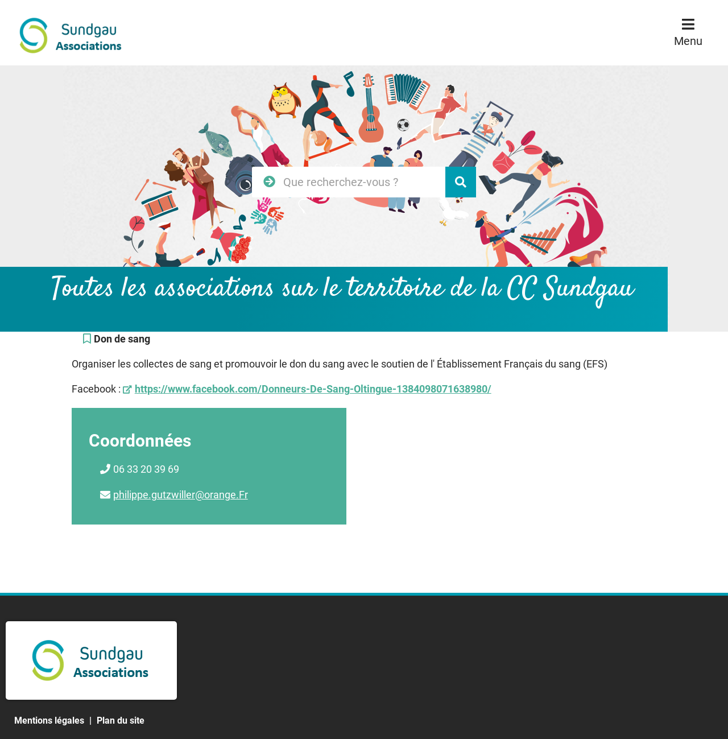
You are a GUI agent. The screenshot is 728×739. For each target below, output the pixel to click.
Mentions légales (49, 720)
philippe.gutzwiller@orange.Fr (180, 495)
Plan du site (120, 720)
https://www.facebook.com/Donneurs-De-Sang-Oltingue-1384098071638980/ (313, 389)
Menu (688, 41)
